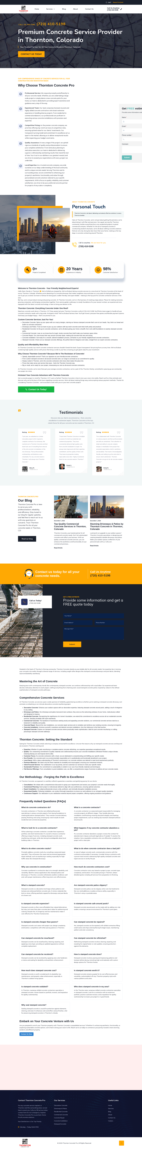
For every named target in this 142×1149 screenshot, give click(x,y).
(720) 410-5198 (88, 311)
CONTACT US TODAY (31, 54)
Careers (110, 1121)
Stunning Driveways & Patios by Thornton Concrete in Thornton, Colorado (106, 526)
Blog (64, 9)
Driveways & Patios (60, 1108)
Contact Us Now (26, 1034)
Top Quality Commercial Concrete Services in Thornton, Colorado (70, 526)
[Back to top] (121, 1143)
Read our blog (27, 539)
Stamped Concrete (28, 340)
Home (37, 9)
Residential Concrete (29, 329)
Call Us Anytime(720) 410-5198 (114, 9)
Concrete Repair (27, 335)
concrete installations (45, 118)
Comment (101, 144)
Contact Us (89, 9)
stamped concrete (84, 322)
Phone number (103, 135)
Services (50, 9)
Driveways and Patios (29, 327)
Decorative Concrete (29, 322)
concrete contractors (41, 110)
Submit (103, 157)
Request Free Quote (118, 2)
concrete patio (55, 98)
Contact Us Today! (36, 389)
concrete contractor (104, 295)
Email (100, 126)
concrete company (57, 125)
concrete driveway (62, 293)
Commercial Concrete (29, 333)
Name (100, 117)
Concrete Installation (29, 337)
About (75, 9)
